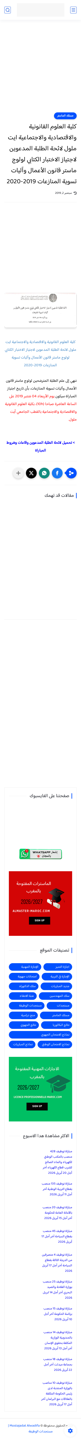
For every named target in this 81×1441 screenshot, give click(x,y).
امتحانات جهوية (27, 976)
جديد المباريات (60, 986)
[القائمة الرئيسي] (73, 10)
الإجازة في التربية (60, 976)
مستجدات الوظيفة (30, 1005)
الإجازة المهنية (29, 967)
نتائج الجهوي (28, 1025)
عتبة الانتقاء (27, 996)
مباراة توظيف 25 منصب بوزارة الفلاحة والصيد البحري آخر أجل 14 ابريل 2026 (57, 1290)
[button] (57, 473)
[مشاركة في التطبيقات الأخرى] (18, 473)
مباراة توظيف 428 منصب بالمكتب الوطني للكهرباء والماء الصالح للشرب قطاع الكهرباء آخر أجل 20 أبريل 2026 (57, 1162)
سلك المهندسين (59, 996)
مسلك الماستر (65, 115)
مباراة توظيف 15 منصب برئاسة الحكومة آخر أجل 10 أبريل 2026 (57, 1314)
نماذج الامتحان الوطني (55, 1044)
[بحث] (7, 10)
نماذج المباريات (23, 1044)
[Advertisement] (40, 68)
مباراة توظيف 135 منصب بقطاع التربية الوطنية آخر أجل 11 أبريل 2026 (57, 1189)
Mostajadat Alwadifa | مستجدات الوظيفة (30, 1429)
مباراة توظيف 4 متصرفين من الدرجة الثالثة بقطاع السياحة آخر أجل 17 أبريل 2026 (57, 1263)
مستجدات (63, 1005)
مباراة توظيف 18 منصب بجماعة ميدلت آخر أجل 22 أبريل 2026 (57, 1365)
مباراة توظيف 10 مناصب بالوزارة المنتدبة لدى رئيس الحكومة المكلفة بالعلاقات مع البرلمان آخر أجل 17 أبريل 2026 (56, 1393)
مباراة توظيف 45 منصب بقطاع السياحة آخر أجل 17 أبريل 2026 (56, 1236)
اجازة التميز (62, 967)
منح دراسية (28, 1015)
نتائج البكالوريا (61, 1025)
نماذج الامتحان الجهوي (55, 1034)
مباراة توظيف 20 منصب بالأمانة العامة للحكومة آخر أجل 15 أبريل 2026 (57, 1213)
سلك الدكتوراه (27, 986)
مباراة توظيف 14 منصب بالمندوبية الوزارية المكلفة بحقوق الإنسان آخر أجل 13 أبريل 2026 (57, 1340)
